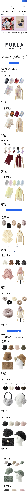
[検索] (20, 1)
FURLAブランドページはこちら (14, 63)
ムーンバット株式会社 (24, 14)
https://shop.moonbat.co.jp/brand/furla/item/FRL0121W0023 (8, 251)
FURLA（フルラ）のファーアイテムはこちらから (14, 331)
